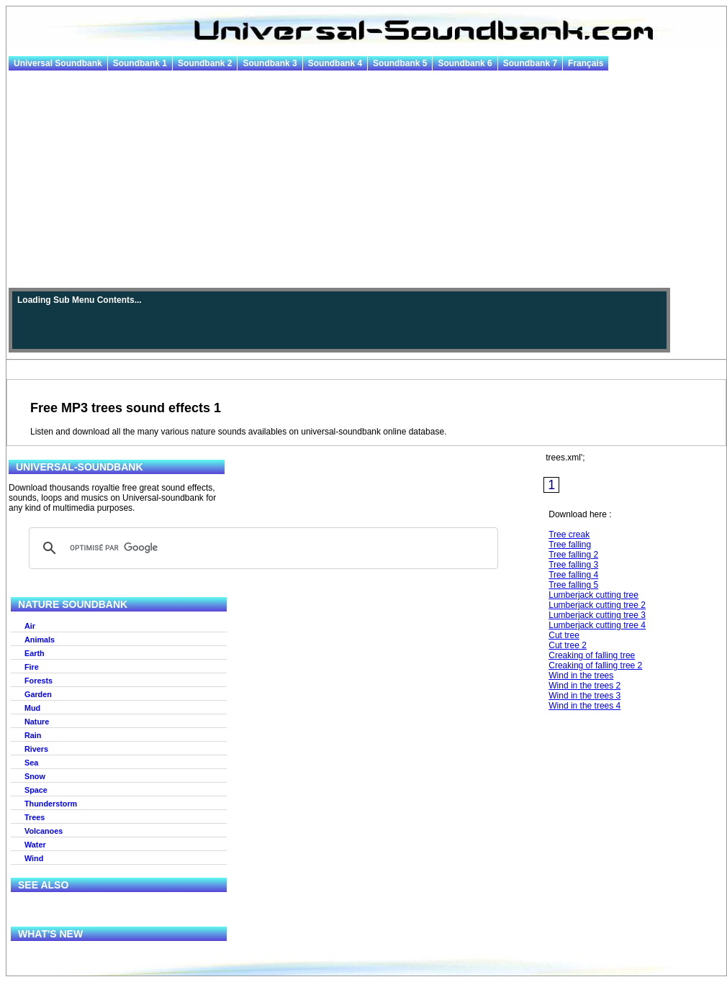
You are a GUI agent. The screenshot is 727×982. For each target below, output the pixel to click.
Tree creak (569, 534)
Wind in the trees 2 (584, 686)
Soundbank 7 (530, 63)
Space (36, 790)
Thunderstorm (50, 803)
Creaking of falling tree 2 (595, 665)
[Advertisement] (366, 180)
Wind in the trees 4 (584, 706)
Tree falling (569, 545)
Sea (31, 762)
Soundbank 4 (335, 63)
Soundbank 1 (140, 63)
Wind (33, 858)
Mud (32, 708)
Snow (34, 776)
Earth (34, 653)
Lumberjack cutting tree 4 (597, 625)
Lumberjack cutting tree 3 (597, 615)
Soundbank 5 (400, 63)
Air (29, 626)
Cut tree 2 (567, 645)
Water (35, 844)
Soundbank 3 (270, 63)
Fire (31, 667)
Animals (39, 639)
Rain (32, 735)
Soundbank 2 (205, 63)
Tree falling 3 (573, 565)
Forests (38, 680)
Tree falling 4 (573, 575)
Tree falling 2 (573, 555)
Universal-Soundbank (79, 467)
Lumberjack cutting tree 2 (597, 605)
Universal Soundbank (58, 63)
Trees (34, 817)
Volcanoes (43, 831)
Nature (36, 721)
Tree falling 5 (573, 585)
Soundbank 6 (465, 63)
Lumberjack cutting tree (593, 595)
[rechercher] (261, 548)
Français (585, 63)
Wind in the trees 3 (584, 696)
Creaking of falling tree (591, 655)
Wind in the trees (580, 675)
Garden (38, 694)
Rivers (36, 749)
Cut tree (563, 635)
